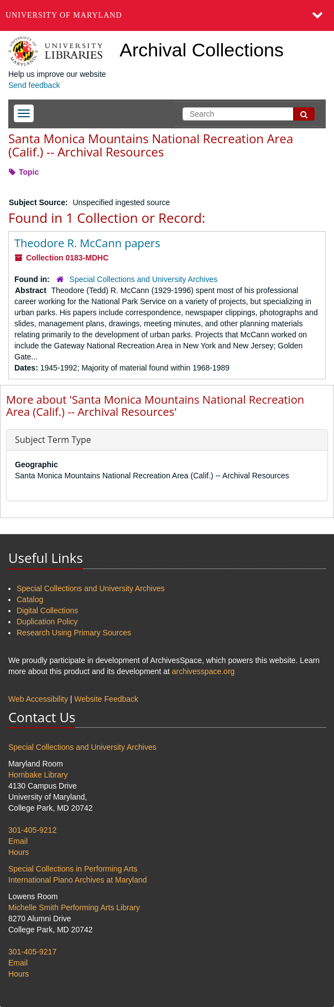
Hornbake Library (37, 774)
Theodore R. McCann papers (87, 243)
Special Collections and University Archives (144, 279)
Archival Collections (201, 49)
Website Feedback (106, 699)
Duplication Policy (47, 621)
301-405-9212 (32, 830)
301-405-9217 (32, 951)
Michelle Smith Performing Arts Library (74, 907)
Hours (18, 852)
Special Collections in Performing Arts (72, 868)
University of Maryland (64, 15)
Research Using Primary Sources (74, 632)
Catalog (30, 599)
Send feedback (34, 85)
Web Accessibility (38, 699)
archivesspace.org (203, 671)
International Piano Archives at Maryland (77, 879)
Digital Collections (47, 610)
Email (18, 841)
